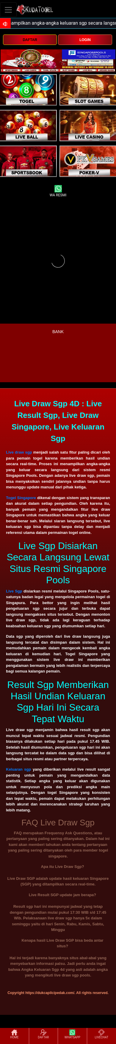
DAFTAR (30, 40)
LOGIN (85, 40)
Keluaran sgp (18, 769)
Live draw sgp (19, 452)
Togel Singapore (21, 498)
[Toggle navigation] (8, 9)
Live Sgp (14, 591)
